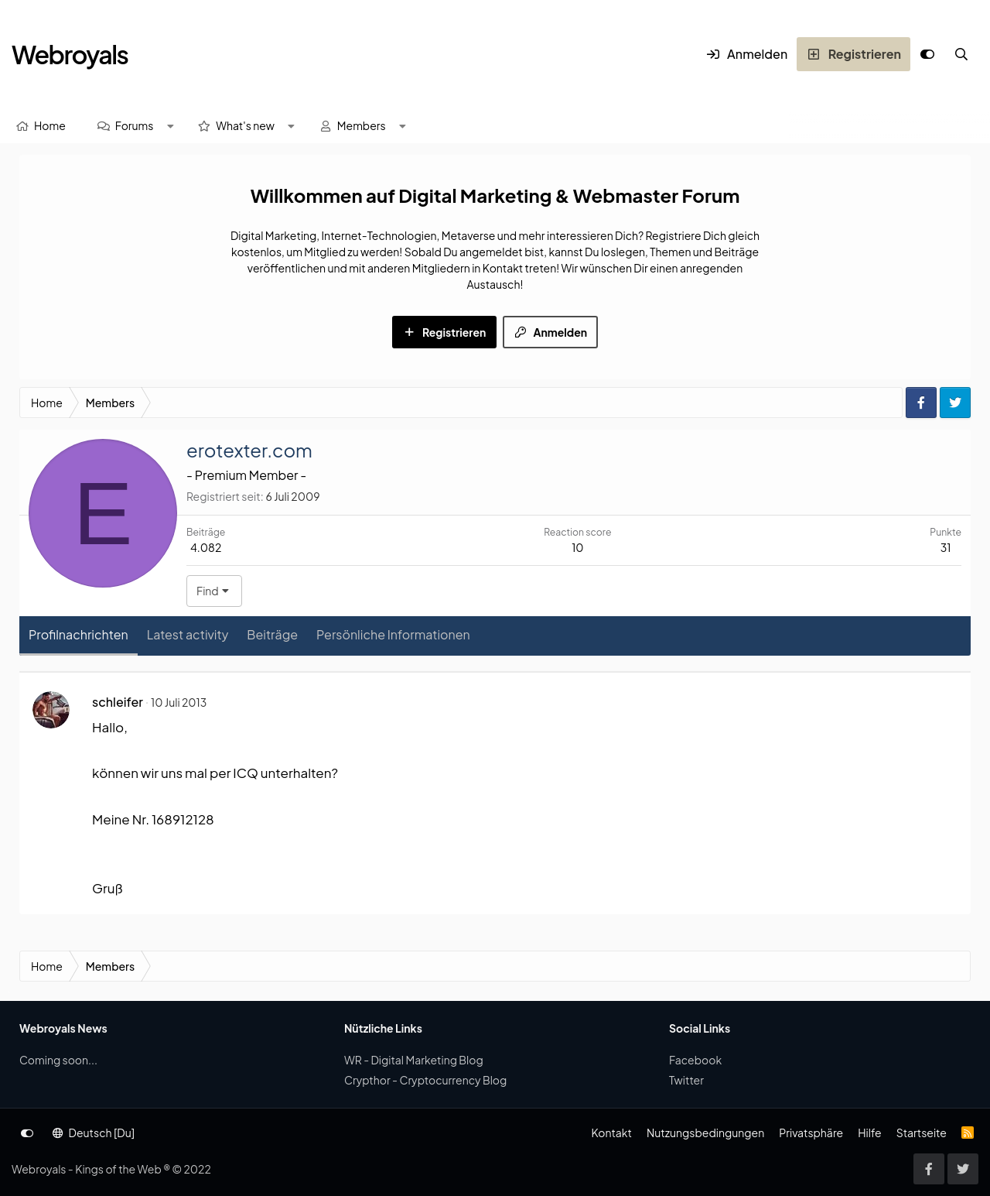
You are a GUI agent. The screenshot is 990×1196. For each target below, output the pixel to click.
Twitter (686, 1080)
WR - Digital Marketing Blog (413, 1060)
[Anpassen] (927, 54)
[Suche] (961, 54)
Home (50, 125)
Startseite (921, 1132)
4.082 (205, 547)
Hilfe (869, 1132)
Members (361, 125)
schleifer (117, 702)
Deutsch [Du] (94, 1132)
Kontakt (611, 1132)
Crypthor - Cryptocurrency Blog (425, 1080)
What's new (245, 125)
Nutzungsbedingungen (705, 1132)
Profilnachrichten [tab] (78, 634)
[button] (170, 125)
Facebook (695, 1060)
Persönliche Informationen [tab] (393, 634)
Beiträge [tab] (272, 634)
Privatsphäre (811, 1132)
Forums (134, 125)
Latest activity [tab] (188, 634)
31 (945, 547)
